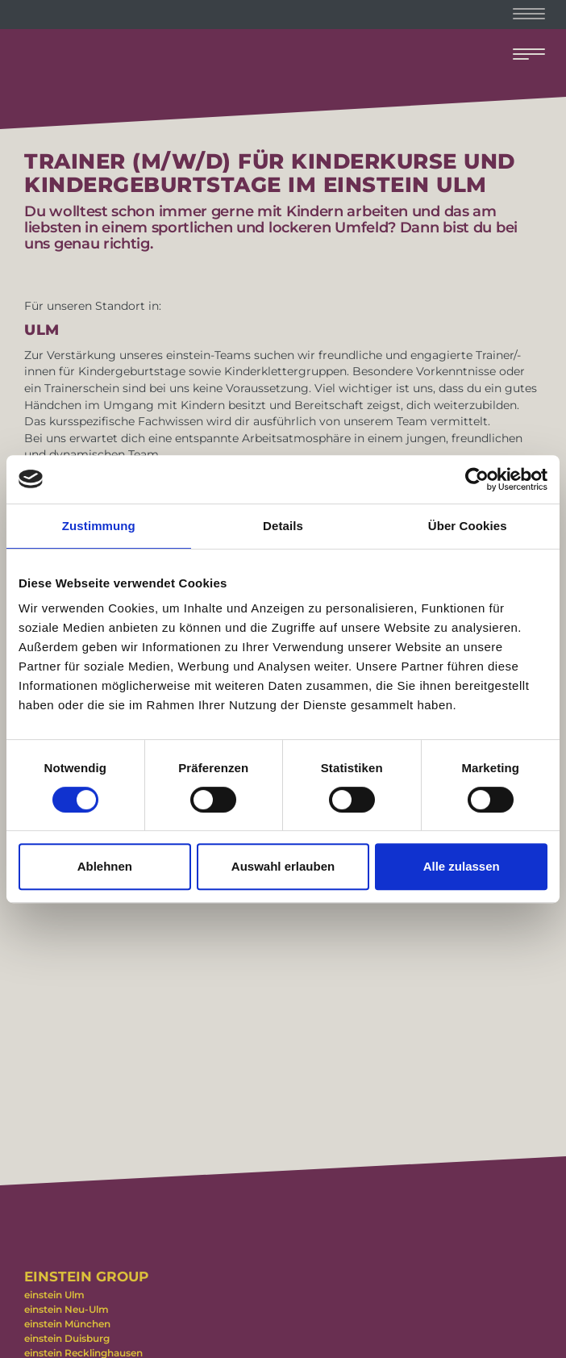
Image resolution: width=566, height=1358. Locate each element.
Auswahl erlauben (283, 866)
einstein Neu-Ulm (66, 1309)
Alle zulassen (461, 866)
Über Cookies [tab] (467, 526)
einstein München (67, 1324)
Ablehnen (104, 866)
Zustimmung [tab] (98, 526)
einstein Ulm (54, 1295)
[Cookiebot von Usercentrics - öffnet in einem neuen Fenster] (476, 479)
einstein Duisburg (67, 1338)
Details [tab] (283, 526)
